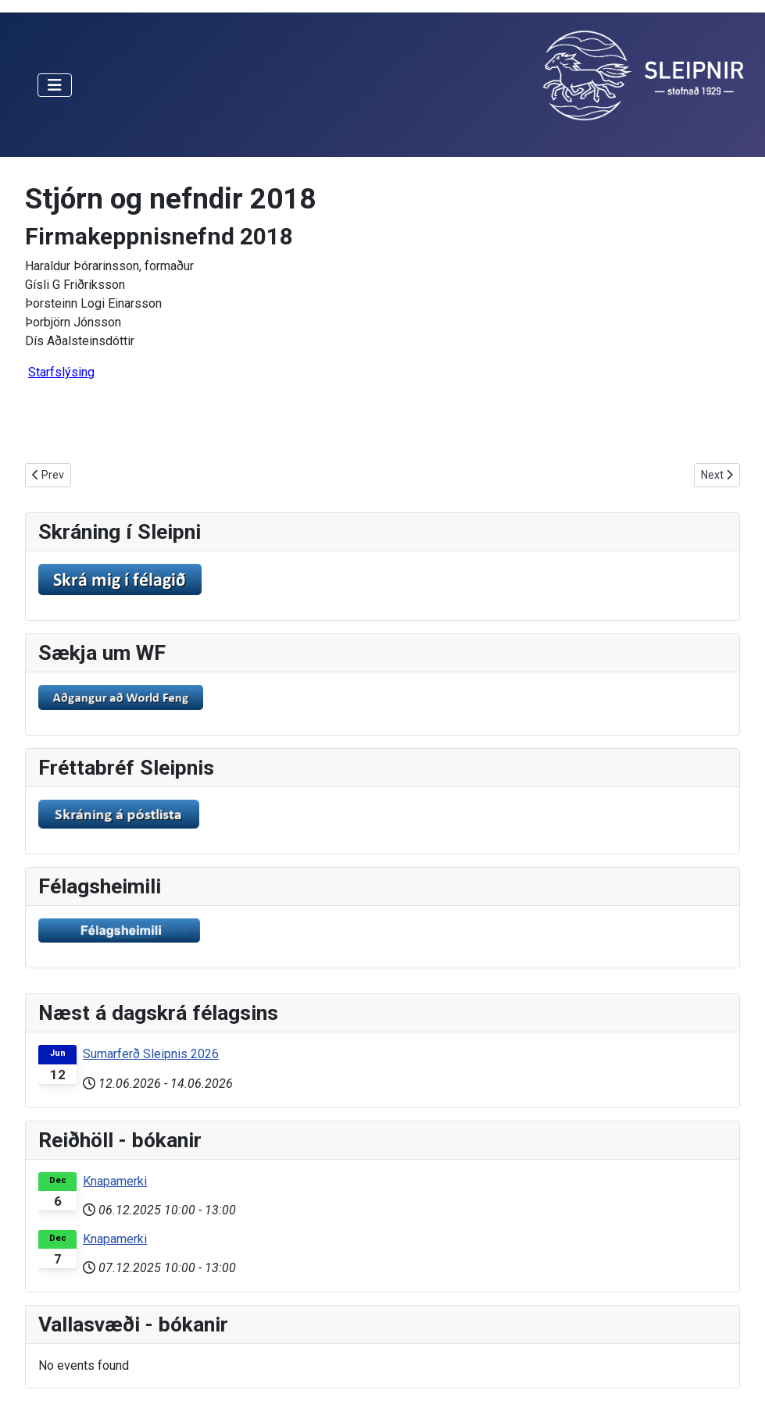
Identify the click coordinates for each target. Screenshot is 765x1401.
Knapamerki (115, 1181)
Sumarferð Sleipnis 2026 (151, 1053)
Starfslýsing (61, 372)
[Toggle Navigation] (55, 85)
